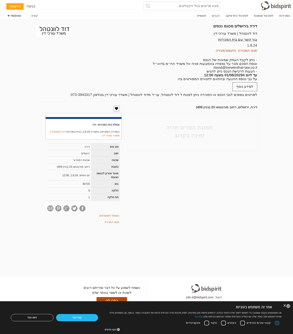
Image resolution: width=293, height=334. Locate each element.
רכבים (216, 15)
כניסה (31, 6)
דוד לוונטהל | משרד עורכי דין (235, 33)
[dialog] (146, 317)
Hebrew (14, 15)
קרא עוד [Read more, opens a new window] (199, 316)
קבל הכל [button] (77, 317)
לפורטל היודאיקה (236, 15)
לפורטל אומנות (263, 15)
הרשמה (15, 6)
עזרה (34, 15)
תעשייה (201, 15)
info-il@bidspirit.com (199, 297)
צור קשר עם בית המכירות (237, 39)
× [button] (284, 305)
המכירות (284, 15)
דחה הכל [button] (32, 317)
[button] (193, 329)
